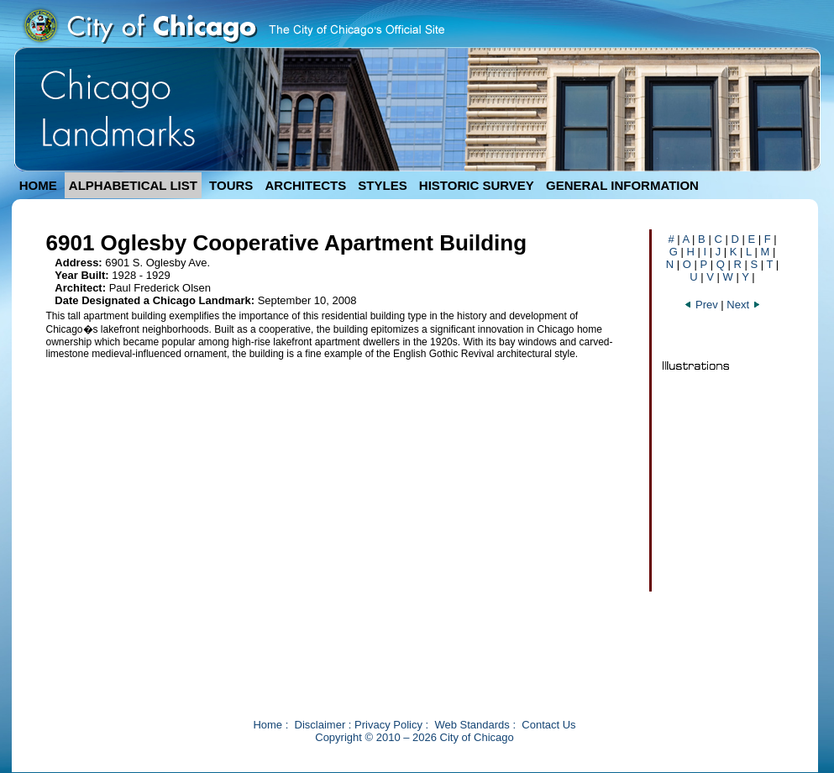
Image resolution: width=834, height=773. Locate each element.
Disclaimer (320, 724)
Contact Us (548, 724)
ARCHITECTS (305, 185)
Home (267, 724)
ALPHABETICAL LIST (133, 185)
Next (743, 304)
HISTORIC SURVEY (476, 185)
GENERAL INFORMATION (622, 185)
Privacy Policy (388, 724)
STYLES (382, 185)
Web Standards (471, 724)
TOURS (231, 185)
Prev (702, 304)
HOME (38, 185)
